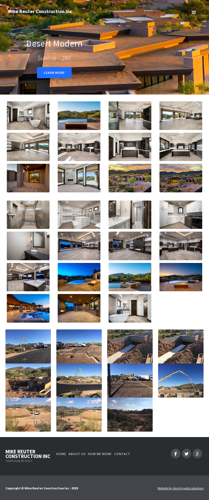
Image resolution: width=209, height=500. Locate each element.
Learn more (54, 73)
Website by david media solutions (181, 488)
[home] (40, 14)
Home (61, 454)
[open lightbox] (28, 115)
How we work (100, 454)
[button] (194, 12)
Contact (122, 454)
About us (77, 454)
